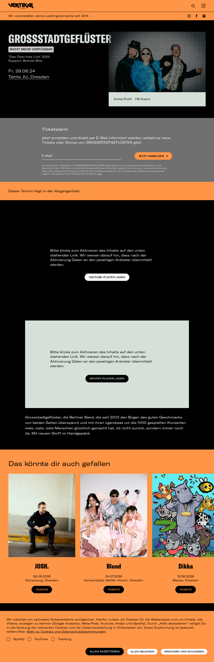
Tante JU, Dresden (28, 76)
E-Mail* (47, 156)
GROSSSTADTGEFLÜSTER (59, 38)
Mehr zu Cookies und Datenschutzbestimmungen (66, 631)
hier (100, 173)
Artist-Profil (123, 99)
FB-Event (142, 99)
